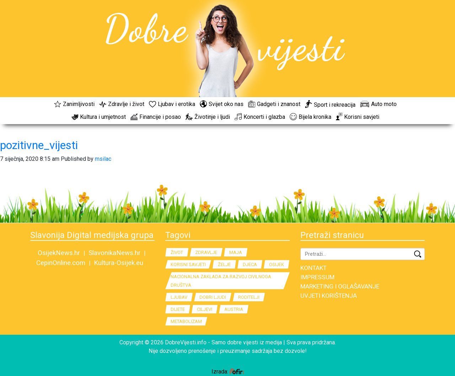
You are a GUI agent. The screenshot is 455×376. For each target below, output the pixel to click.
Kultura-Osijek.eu (118, 263)
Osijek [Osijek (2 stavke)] (276, 264)
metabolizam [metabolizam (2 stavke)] (186, 321)
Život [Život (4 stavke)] (177, 252)
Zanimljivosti (74, 104)
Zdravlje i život (121, 104)
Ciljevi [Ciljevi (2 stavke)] (204, 309)
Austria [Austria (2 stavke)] (233, 309)
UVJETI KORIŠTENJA (328, 295)
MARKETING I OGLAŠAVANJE (339, 286)
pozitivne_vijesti (39, 145)
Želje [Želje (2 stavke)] (224, 264)
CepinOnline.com (60, 263)
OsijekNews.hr (59, 253)
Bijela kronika (310, 116)
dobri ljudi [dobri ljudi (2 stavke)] (212, 297)
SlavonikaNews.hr (114, 253)
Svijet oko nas (221, 104)
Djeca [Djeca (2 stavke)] (250, 264)
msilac (103, 158)
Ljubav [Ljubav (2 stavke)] (179, 297)
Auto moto (378, 104)
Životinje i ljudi (208, 116)
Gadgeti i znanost (274, 104)
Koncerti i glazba (260, 116)
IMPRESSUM (317, 277)
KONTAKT (313, 267)
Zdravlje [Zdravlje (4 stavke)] (206, 252)
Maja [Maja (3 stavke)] (235, 252)
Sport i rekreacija (330, 104)
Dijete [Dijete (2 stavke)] (178, 309)
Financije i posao (155, 116)
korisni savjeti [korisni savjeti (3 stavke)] (188, 264)
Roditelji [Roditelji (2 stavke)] (248, 297)
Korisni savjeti (357, 116)
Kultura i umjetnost (98, 116)
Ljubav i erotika (172, 104)
